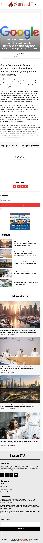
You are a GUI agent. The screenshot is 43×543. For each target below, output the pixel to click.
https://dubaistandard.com (20, 159)
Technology (12, 39)
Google (12, 81)
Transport (3, 514)
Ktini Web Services (25, 540)
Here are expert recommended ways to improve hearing (30, 146)
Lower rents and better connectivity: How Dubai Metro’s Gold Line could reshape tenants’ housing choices (26, 263)
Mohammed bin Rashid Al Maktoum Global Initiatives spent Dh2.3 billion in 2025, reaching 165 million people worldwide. (26, 253)
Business (2, 502)
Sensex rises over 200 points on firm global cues (9, 146)
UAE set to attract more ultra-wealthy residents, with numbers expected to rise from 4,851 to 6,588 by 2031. (25, 243)
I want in (20, 205)
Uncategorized (25, 39)
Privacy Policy (19, 209)
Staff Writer (22, 54)
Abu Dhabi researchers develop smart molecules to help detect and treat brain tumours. (25, 273)
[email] (20, 200)
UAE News (3, 508)
